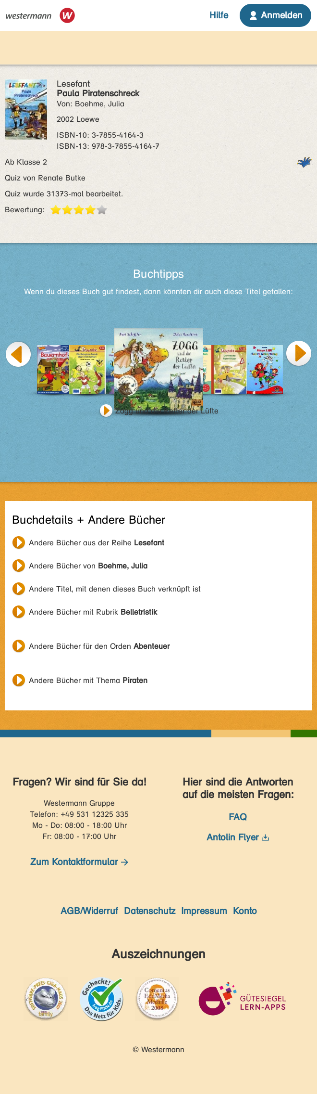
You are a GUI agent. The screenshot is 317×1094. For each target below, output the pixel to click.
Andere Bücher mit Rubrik (93, 612)
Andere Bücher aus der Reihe (96, 542)
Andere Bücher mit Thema (88, 680)
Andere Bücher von (88, 565)
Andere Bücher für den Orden (99, 646)
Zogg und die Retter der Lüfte (167, 410)
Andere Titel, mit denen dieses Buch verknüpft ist (115, 588)
